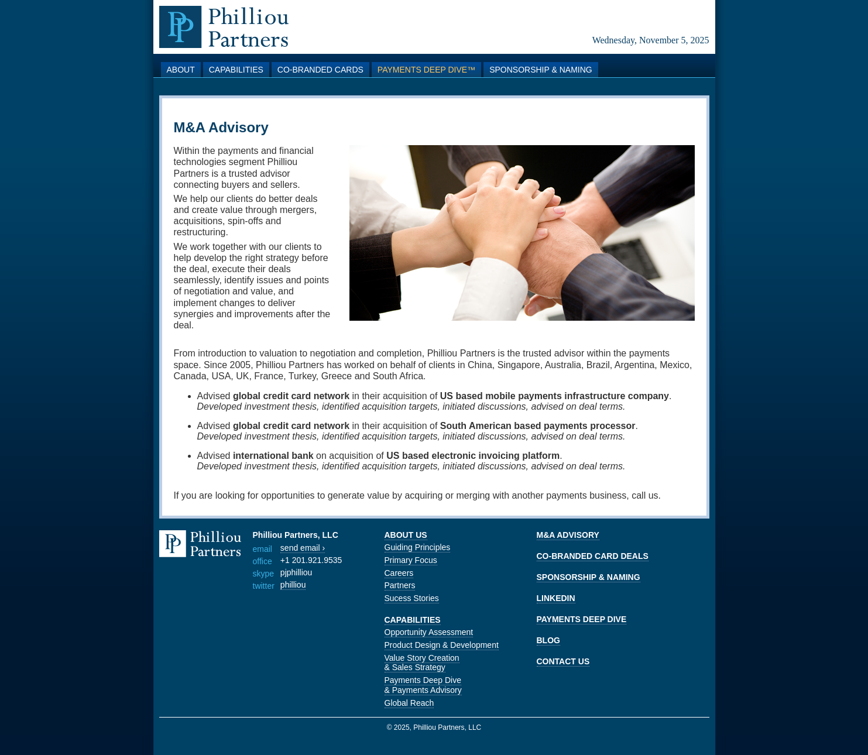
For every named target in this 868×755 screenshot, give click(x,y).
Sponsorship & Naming (540, 69)
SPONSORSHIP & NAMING (588, 577)
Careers (399, 573)
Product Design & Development (442, 645)
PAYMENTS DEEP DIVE (582, 619)
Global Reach (409, 703)
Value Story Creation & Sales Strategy (422, 662)
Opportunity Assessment (429, 632)
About (181, 69)
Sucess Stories (412, 598)
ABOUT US (406, 535)
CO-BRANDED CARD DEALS (593, 556)
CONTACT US (563, 661)
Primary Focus (411, 560)
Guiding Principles (418, 547)
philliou (293, 584)
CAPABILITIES (413, 619)
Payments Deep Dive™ (426, 69)
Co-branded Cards (320, 69)
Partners (400, 585)
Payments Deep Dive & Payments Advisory (423, 685)
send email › (302, 547)
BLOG (548, 640)
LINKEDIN (556, 598)
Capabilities (236, 69)
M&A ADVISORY (568, 535)
